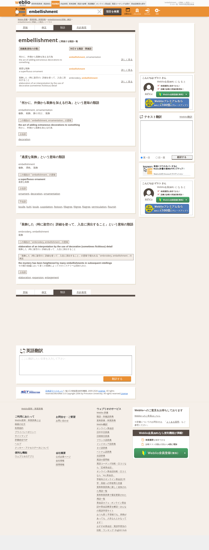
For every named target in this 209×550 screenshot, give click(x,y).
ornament (23, 193)
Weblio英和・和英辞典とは (28, 420)
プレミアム (137, 13)
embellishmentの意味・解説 (59, 19)
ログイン (147, 13)
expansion (38, 277)
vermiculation (99, 206)
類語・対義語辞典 (105, 416)
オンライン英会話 (103, 3)
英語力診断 (81, 3)
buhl (28, 206)
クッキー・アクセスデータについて (32, 447)
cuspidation (46, 206)
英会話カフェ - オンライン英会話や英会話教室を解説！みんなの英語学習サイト (111, 506)
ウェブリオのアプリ (24, 456)
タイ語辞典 (102, 447)
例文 (44, 27)
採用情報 (60, 464)
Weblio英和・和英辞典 (32, 408)
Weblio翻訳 (186, 116)
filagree (86, 206)
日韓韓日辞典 (103, 436)
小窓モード (128, 11)
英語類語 (55, 3)
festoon (58, 206)
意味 (25, 27)
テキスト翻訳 (153, 117)
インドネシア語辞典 (106, 443)
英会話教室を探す (138, 3)
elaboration (24, 277)
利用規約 (19, 428)
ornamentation (52, 193)
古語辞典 (101, 455)
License (101, 391)
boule (36, 206)
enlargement (52, 277)
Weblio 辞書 (23, 19)
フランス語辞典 (104, 439)
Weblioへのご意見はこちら (148, 415)
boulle (21, 206)
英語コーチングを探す (121, 3)
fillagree (68, 206)
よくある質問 (172, 421)
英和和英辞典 (36, 3)
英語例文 (47, 3)
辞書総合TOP (21, 439)
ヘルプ (18, 443)
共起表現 (64, 3)
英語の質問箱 (103, 459)
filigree (77, 206)
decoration (24, 139)
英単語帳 (72, 3)
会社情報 (60, 460)
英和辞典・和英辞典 (38, 19)
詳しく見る (127, 59)
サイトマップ (21, 435)
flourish (112, 206)
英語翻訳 (91, 3)
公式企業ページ (63, 456)
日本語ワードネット (54, 391)
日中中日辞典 (103, 432)
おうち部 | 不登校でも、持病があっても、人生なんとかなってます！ (112, 518)
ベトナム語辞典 (104, 451)
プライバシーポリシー (25, 431)
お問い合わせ (62, 420)
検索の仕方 (20, 424)
